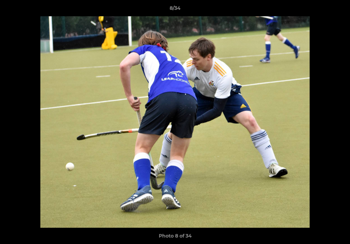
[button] (338, 10)
